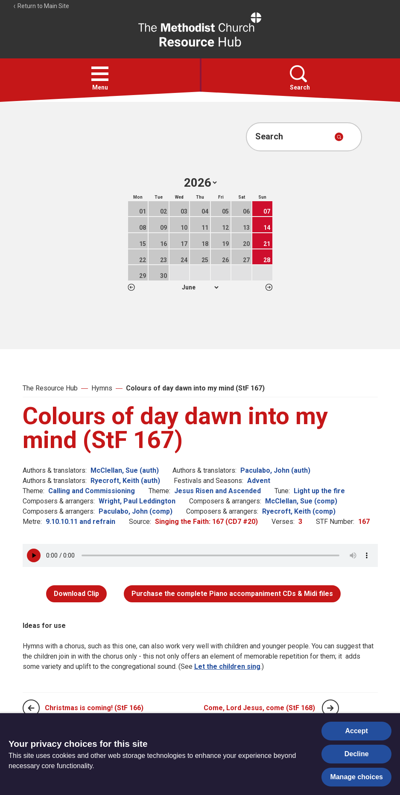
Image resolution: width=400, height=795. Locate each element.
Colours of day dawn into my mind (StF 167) (195, 388)
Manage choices (356, 777)
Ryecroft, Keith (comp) (299, 511)
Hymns (101, 388)
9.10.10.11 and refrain (80, 521)
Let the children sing (227, 666)
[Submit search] (339, 137)
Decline (357, 753)
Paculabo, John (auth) (275, 470)
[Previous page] (31, 708)
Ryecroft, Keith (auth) (125, 481)
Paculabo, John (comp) (135, 511)
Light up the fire (319, 491)
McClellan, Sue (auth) (125, 470)
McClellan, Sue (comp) (301, 501)
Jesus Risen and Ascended (217, 491)
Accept (356, 730)
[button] (99, 73)
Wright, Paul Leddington (137, 501)
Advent (258, 481)
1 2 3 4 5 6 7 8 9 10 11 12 (200, 287)
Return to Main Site (41, 6)
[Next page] (330, 708)
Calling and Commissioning (91, 491)
